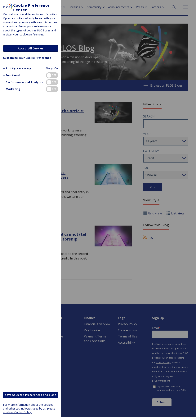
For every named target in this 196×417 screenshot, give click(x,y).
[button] (16, 68)
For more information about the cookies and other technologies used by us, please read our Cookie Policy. (29, 408)
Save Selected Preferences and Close (30, 395)
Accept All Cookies (30, 48)
